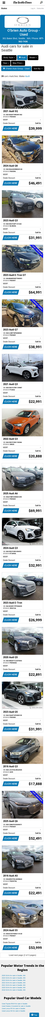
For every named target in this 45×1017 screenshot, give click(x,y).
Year (6, 63)
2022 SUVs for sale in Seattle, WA (14, 983)
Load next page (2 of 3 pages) (22, 955)
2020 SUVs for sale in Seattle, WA (14, 987)
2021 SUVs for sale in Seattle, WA (14, 985)
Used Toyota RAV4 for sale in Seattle (14, 1004)
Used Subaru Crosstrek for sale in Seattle (16, 1006)
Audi (22, 57)
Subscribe (40, 8)
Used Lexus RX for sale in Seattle (13, 1008)
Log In (33, 8)
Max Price (18, 63)
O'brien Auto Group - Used (16, 68)
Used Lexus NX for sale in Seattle (13, 1011)
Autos (4, 8)
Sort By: (38, 68)
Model (32, 57)
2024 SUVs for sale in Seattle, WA (14, 978)
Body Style (9, 57)
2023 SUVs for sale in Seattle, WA (14, 980)
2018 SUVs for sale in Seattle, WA (14, 990)
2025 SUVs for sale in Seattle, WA (14, 975)
